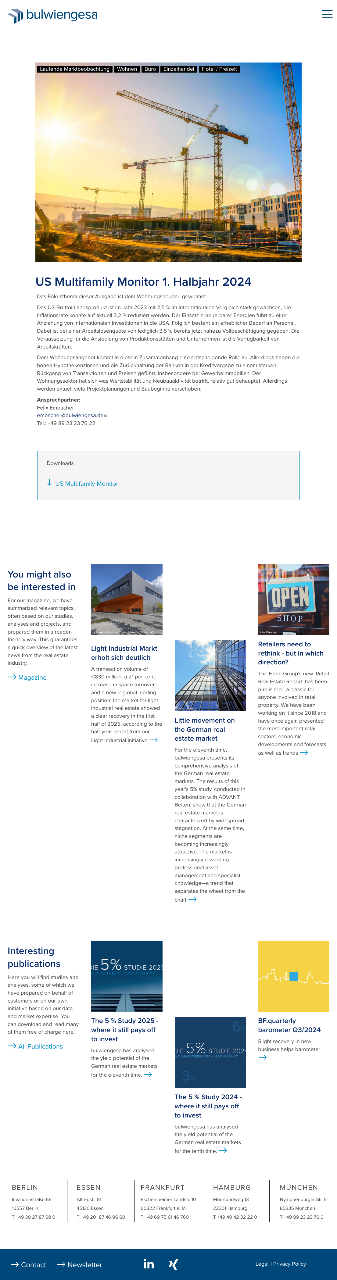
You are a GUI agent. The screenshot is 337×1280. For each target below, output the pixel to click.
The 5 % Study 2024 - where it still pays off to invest (208, 1106)
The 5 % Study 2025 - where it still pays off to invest (125, 1030)
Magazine (32, 678)
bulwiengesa (71, 15)
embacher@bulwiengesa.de (72, 415)
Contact (33, 1264)
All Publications (40, 1047)
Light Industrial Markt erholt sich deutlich (124, 653)
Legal (262, 1264)
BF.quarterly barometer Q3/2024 (289, 1025)
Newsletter (85, 1264)
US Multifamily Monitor (86, 484)
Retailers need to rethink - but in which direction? (291, 653)
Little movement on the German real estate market (205, 729)
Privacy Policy (289, 1264)
